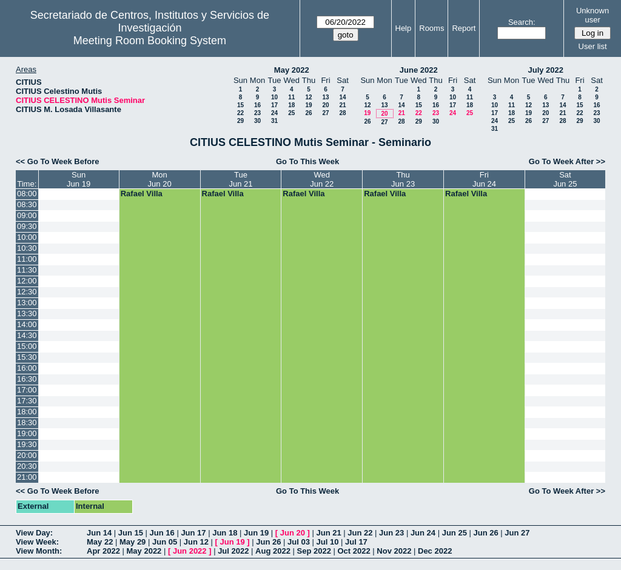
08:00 (27, 193)
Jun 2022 (190, 550)
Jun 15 (130, 532)
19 (308, 105)
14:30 (27, 335)
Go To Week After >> (567, 161)
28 (342, 113)
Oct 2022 (353, 550)
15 (240, 105)
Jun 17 (193, 532)
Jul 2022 (233, 550)
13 (325, 97)
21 (342, 105)
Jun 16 (162, 532)
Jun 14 (99, 532)
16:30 (27, 378)
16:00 (27, 368)
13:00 (27, 302)
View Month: (39, 550)
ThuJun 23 (403, 179)
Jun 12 (196, 541)
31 (274, 121)
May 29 (132, 541)
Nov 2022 (394, 550)
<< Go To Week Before (57, 161)
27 (325, 113)
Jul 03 (298, 541)
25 (291, 113)
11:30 (27, 269)
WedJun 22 (322, 179)
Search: (521, 22)
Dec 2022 (435, 550)
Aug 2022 (272, 550)
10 (274, 97)
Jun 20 (292, 532)
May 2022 (291, 70)
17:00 (27, 389)
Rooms (431, 28)
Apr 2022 (103, 550)
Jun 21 (328, 532)
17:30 (27, 400)
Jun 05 (164, 541)
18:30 (27, 422)
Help (403, 28)
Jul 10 (328, 541)
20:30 (27, 466)
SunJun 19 (78, 179)
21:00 (27, 477)
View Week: (37, 541)
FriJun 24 (484, 179)
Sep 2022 (314, 550)
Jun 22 (359, 532)
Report (463, 28)
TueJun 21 (240, 179)
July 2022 (545, 70)
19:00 (27, 433)
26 (308, 113)
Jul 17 (356, 541)
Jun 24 (423, 532)
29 (240, 121)
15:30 (27, 357)
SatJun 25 (565, 179)
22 (240, 113)
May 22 (100, 541)
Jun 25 (454, 532)
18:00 (27, 411)
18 (291, 105)
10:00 (27, 237)
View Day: (34, 532)
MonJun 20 (160, 179)
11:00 (27, 258)
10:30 (27, 248)
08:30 (27, 204)
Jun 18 (224, 532)
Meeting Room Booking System (149, 41)
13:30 (27, 313)
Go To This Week (307, 161)
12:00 (27, 280)
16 (257, 105)
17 (274, 105)
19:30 (27, 444)
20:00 (27, 455)
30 (257, 121)
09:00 (27, 215)
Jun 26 (485, 532)
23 (257, 113)
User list (593, 46)
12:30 (27, 291)
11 (291, 97)
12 (308, 97)
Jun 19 (256, 532)
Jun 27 (517, 532)
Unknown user (592, 15)
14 (342, 97)
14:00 (27, 324)
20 (325, 105)
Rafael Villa (142, 193)
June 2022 (419, 70)
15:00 (27, 346)
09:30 (27, 226)
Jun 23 (391, 532)
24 (274, 113)
